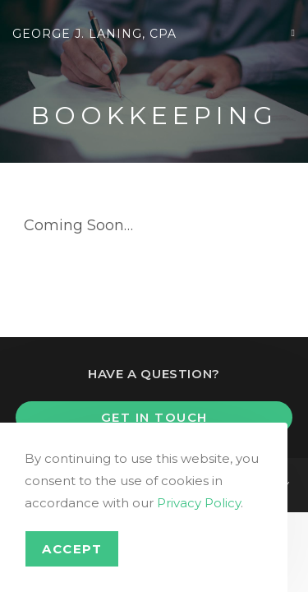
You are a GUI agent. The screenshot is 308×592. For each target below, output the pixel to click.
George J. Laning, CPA (94, 33)
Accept (72, 549)
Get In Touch (154, 417)
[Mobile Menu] (294, 32)
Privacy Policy (199, 503)
